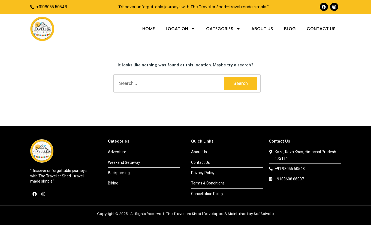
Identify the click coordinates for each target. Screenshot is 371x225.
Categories (223, 29)
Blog (290, 29)
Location (180, 29)
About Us (262, 29)
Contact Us (321, 29)
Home (148, 29)
